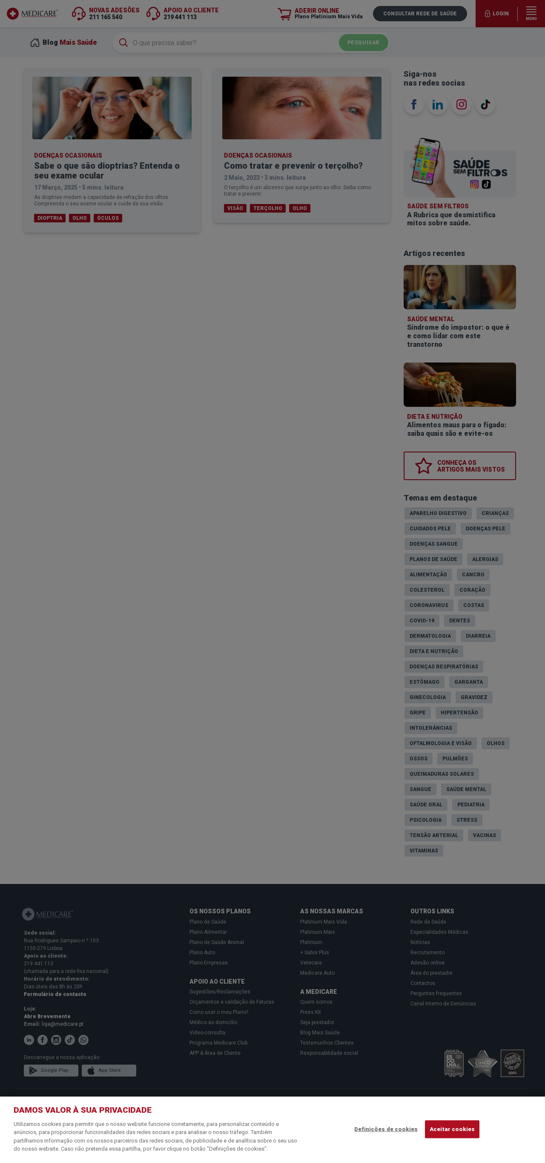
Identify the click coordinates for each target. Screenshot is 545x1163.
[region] (272, 1130)
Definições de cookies (386, 1129)
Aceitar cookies (452, 1129)
